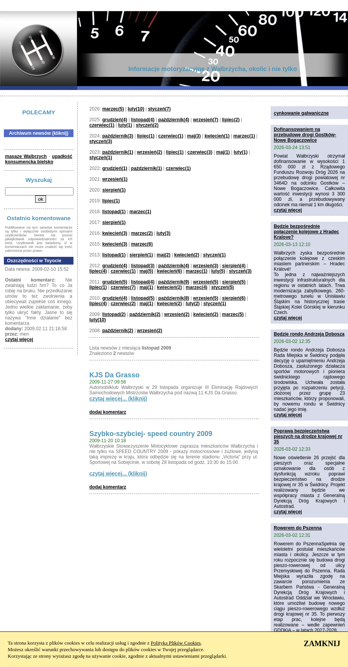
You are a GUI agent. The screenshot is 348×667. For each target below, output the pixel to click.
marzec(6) (142, 244)
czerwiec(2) (123, 303)
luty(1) (125, 125)
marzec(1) (244, 136)
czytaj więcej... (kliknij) (118, 398)
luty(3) (164, 233)
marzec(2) (142, 233)
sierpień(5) (234, 282)
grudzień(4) (114, 119)
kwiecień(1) (217, 136)
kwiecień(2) (186, 255)
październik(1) (117, 152)
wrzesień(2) (149, 152)
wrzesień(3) (205, 265)
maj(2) (163, 255)
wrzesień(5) (205, 282)
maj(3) (194, 136)
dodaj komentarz (107, 412)
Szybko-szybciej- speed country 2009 (150, 434)
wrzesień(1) (114, 179)
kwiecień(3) (114, 233)
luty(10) (136, 109)
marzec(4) (196, 287)
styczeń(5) (222, 287)
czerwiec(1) (101, 125)
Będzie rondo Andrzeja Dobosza (309, 334)
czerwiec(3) (200, 152)
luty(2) (193, 303)
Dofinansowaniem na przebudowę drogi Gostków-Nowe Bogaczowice (305, 135)
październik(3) (117, 136)
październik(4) (173, 119)
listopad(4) (143, 119)
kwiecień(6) (169, 271)
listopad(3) (143, 265)
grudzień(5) (114, 282)
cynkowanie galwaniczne (301, 113)
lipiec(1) (145, 136)
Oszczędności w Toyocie (34, 260)
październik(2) (145, 314)
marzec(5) (113, 109)
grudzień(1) (114, 168)
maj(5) (146, 271)
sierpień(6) (234, 298)
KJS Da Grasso (114, 375)
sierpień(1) (114, 190)
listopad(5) (143, 298)
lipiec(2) (230, 119)
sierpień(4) (234, 265)
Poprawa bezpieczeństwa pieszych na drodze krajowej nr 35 (308, 436)
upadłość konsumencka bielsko (38, 159)
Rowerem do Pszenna (298, 528)
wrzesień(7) (205, 119)
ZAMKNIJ (322, 643)
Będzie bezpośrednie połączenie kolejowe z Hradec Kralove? (306, 232)
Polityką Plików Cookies (176, 643)
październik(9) (173, 282)
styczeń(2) (147, 125)
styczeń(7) (159, 109)
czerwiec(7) (123, 287)
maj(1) (223, 152)
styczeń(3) (100, 141)
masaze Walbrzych (26, 156)
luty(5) (218, 271)
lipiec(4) (98, 271)
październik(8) (173, 298)
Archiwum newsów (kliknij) (38, 133)
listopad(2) (114, 314)
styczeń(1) (100, 157)
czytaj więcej (19, 339)
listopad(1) (114, 211)
